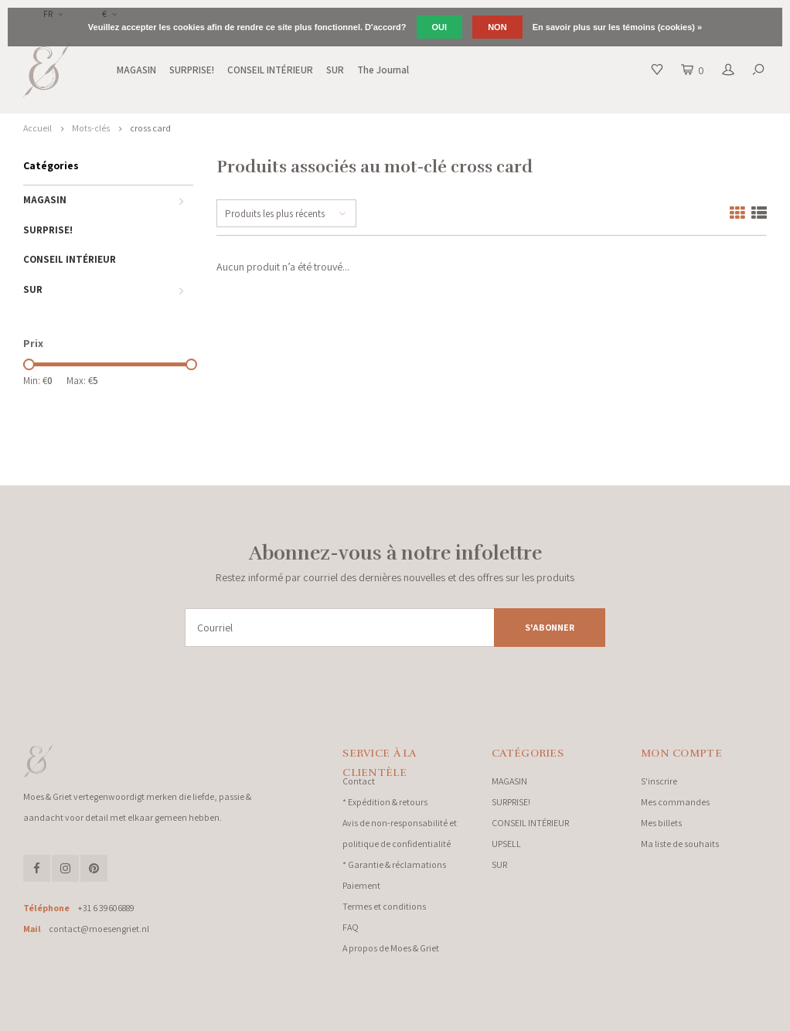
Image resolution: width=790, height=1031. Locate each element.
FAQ (350, 927)
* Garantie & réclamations (394, 864)
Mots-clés (91, 128)
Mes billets (661, 823)
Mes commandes (675, 802)
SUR (335, 70)
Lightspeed (193, 1015)
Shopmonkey (275, 1015)
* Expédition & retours (384, 802)
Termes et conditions (384, 906)
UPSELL (506, 843)
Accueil (37, 128)
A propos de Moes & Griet (390, 948)
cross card (150, 128)
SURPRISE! (191, 70)
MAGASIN (136, 70)
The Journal (383, 70)
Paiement (361, 885)
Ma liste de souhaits (680, 843)
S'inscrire (659, 781)
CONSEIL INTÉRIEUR (270, 70)
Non (497, 27)
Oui (440, 27)
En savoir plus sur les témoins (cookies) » (617, 27)
